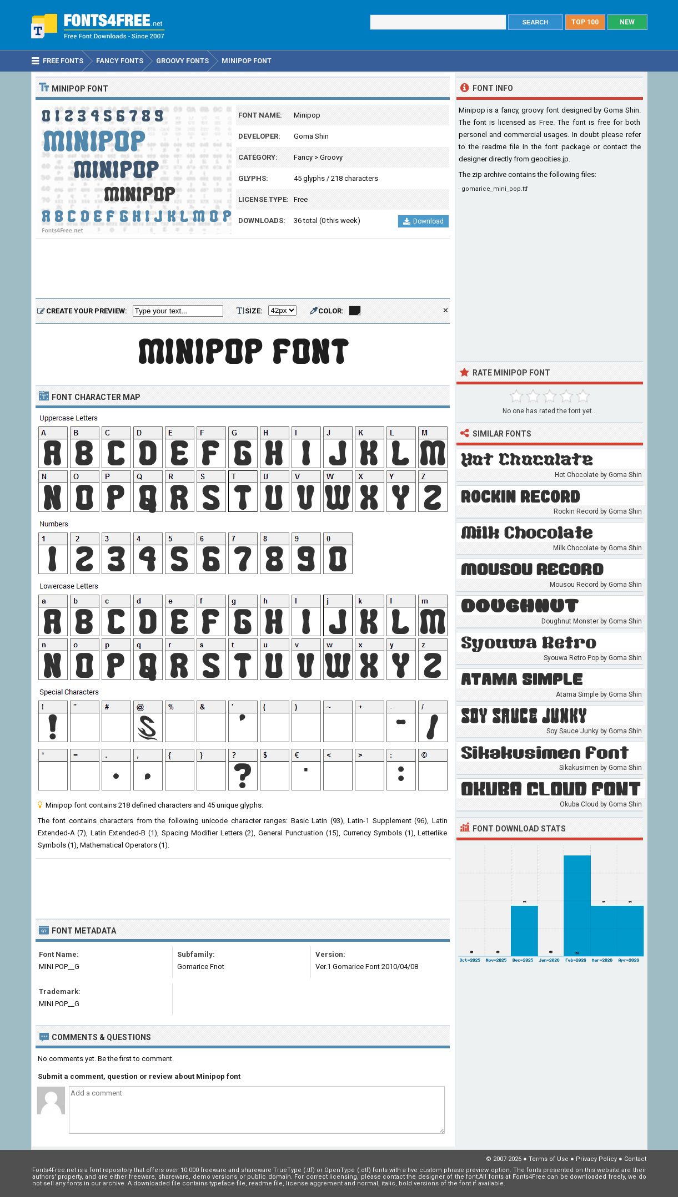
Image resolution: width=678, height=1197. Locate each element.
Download (423, 221)
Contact (635, 1159)
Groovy (331, 157)
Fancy (303, 157)
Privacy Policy (596, 1159)
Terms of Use (549, 1159)
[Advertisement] (243, 269)
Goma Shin (311, 136)
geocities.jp (550, 159)
